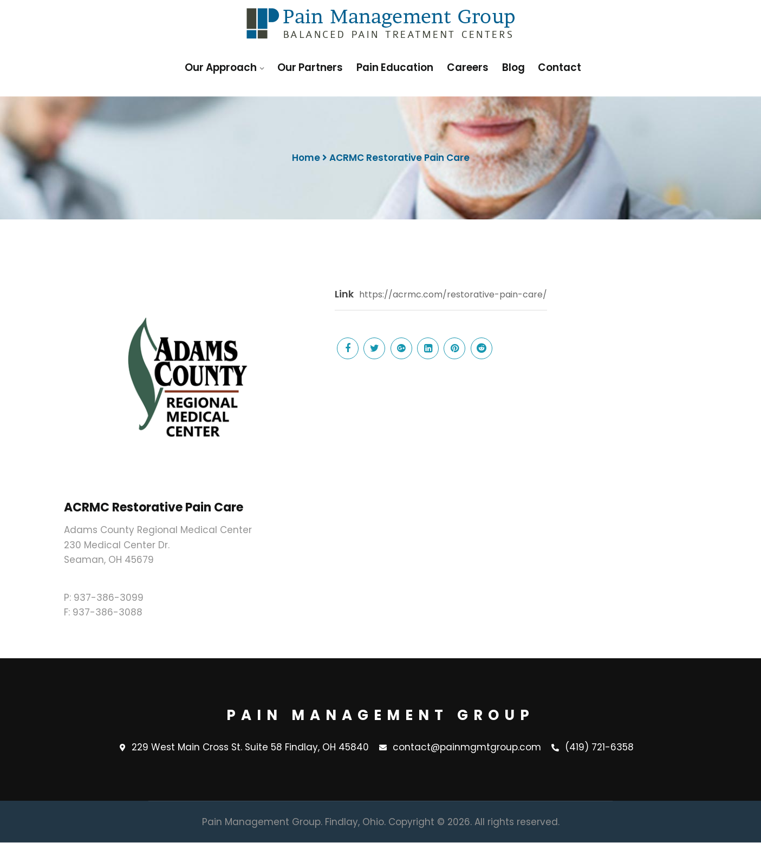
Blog (513, 67)
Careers (469, 67)
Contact (559, 67)
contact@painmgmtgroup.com (460, 747)
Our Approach (223, 67)
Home (306, 157)
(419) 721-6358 (592, 747)
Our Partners (312, 67)
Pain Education (396, 67)
